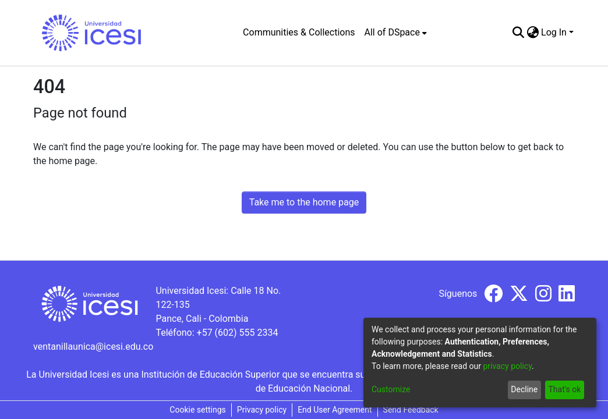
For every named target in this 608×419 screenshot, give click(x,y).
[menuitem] (396, 32)
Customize (391, 389)
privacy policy (507, 366)
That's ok (564, 389)
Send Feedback (411, 409)
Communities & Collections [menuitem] (299, 32)
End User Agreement (335, 409)
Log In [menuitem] (554, 32)
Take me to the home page (304, 202)
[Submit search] (518, 33)
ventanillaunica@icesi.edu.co (93, 346)
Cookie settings (197, 409)
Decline (524, 389)
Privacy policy (262, 409)
